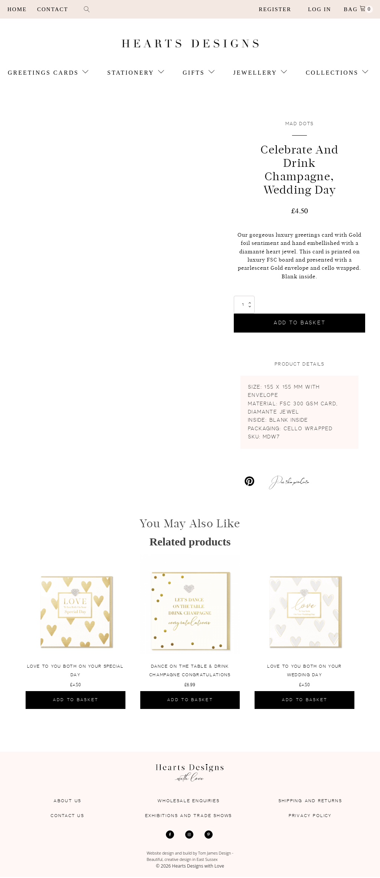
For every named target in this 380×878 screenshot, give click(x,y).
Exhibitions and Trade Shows (188, 816)
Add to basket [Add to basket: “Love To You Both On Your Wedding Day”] (305, 700)
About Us (67, 801)
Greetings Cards (48, 73)
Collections (337, 73)
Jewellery (260, 73)
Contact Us (67, 816)
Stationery (135, 73)
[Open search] (87, 9)
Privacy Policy (310, 816)
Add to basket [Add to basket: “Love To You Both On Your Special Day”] (76, 700)
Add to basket (299, 324)
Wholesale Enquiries (188, 801)
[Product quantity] (244, 305)
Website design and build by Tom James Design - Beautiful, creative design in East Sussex (190, 857)
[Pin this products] (271, 482)
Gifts (198, 73)
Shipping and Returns (310, 801)
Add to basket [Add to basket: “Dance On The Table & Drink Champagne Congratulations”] (190, 700)
